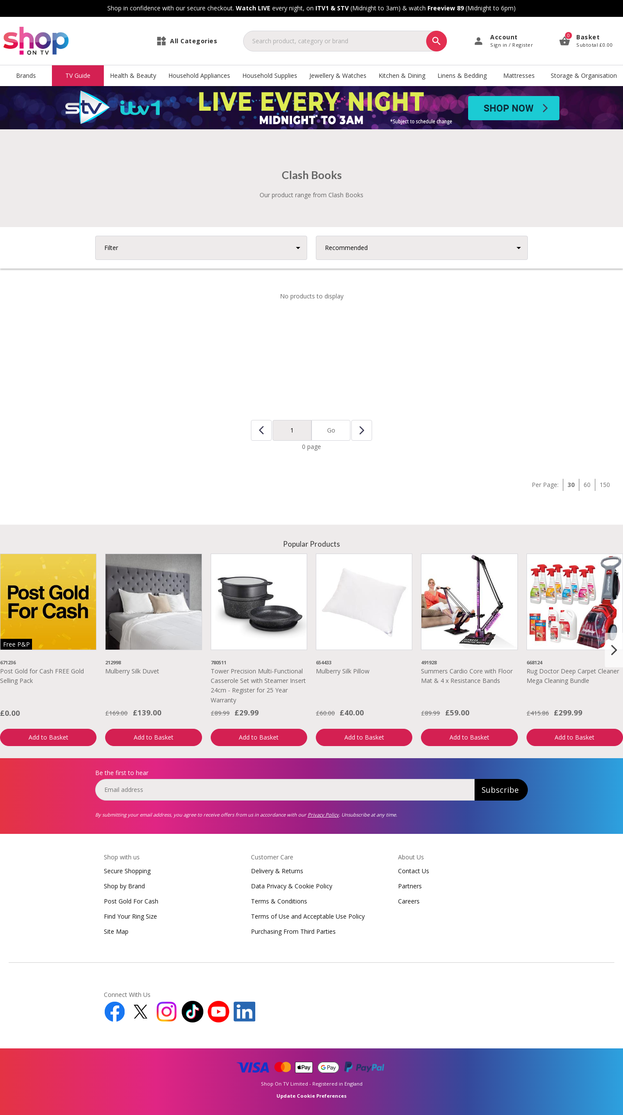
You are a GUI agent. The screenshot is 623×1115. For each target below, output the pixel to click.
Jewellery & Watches (337, 75)
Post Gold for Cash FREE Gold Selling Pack (42, 676)
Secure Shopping (127, 871)
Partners (410, 886)
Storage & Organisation (584, 75)
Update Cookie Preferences (311, 1096)
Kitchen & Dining (402, 75)
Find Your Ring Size (130, 916)
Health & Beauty (133, 75)
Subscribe (500, 790)
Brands (26, 75)
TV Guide (77, 75)
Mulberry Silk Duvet (132, 671)
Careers (409, 901)
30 (571, 485)
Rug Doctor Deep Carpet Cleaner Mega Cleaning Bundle (573, 676)
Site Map (116, 931)
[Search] (436, 41)
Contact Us (413, 871)
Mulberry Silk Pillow (342, 671)
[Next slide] (614, 650)
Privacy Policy (323, 814)
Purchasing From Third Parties (293, 931)
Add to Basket (48, 737)
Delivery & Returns (277, 871)
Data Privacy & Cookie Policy (291, 886)
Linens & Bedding (462, 75)
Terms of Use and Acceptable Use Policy (308, 916)
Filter (111, 248)
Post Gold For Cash (131, 901)
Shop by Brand (124, 886)
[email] (285, 790)
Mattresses (519, 75)
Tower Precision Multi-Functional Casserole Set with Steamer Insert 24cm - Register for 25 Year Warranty (258, 685)
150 (605, 485)
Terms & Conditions (279, 901)
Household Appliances (199, 75)
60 (587, 485)
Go (331, 430)
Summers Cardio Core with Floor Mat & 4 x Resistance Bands (467, 676)
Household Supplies (269, 75)
